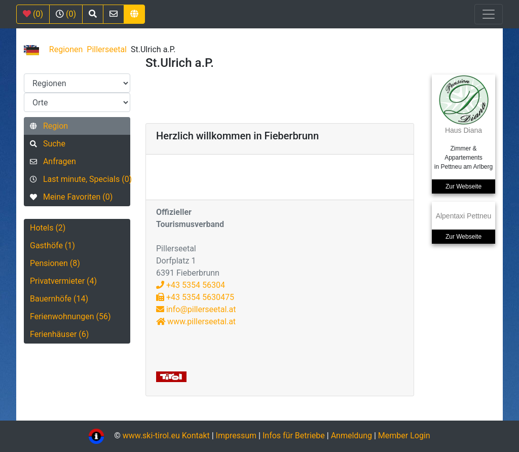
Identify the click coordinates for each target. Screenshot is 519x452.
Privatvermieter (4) (63, 281)
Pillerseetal (107, 49)
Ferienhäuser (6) (59, 334)
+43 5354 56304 (190, 285)
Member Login (404, 435)
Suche (47, 143)
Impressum (236, 435)
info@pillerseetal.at (196, 309)
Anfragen (53, 161)
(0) (33, 14)
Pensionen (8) (55, 263)
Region (49, 126)
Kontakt (197, 435)
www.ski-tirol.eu (151, 435)
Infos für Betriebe (294, 435)
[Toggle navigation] (488, 14)
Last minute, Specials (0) (80, 179)
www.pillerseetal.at (196, 321)
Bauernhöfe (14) (59, 299)
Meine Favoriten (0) (71, 197)
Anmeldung (351, 435)
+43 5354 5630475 (195, 297)
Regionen (66, 49)
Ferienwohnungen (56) (70, 316)
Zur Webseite (463, 186)
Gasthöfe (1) (52, 245)
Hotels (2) (47, 228)
